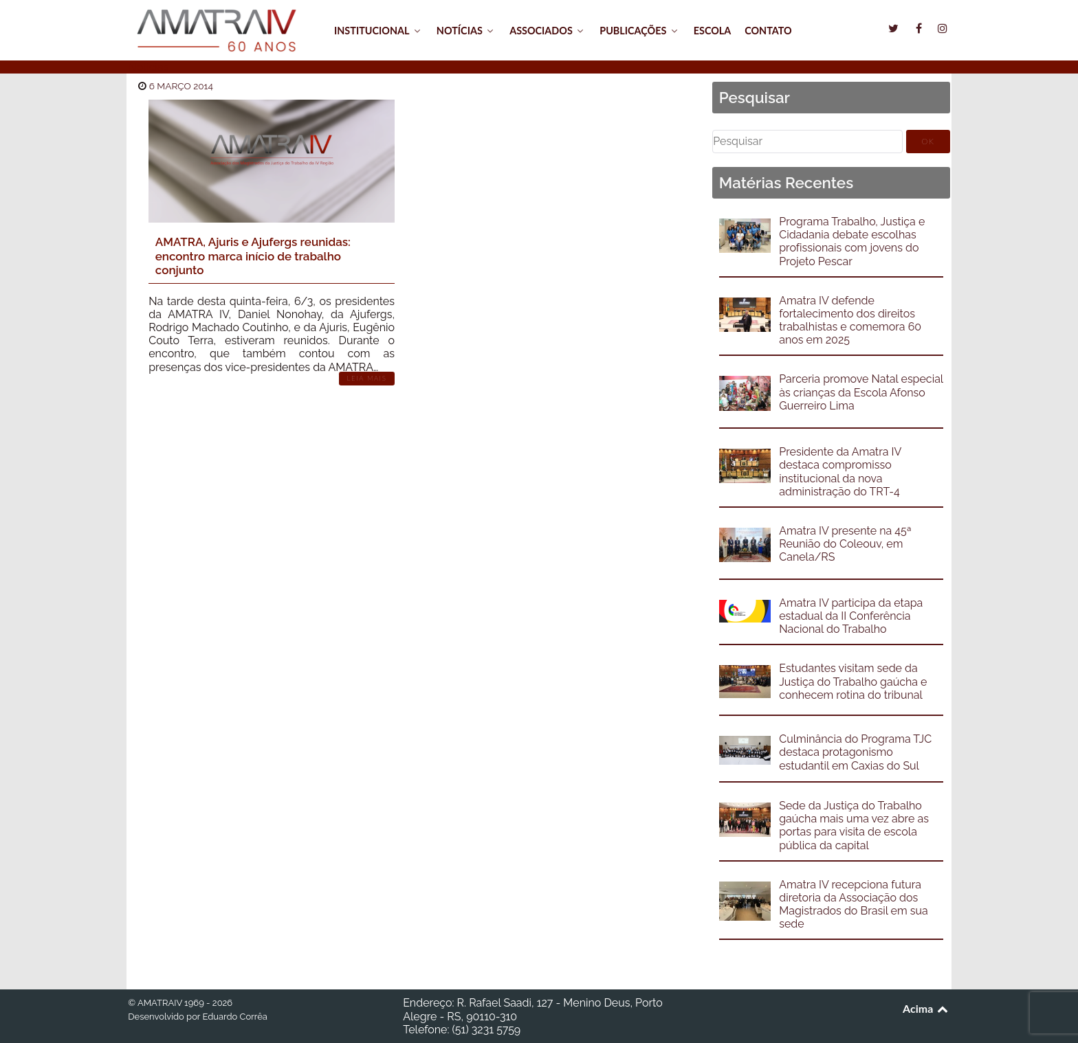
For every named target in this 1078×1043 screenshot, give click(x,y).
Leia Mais (367, 378)
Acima (926, 1008)
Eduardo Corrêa (234, 1016)
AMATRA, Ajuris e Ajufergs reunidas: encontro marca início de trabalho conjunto (253, 256)
